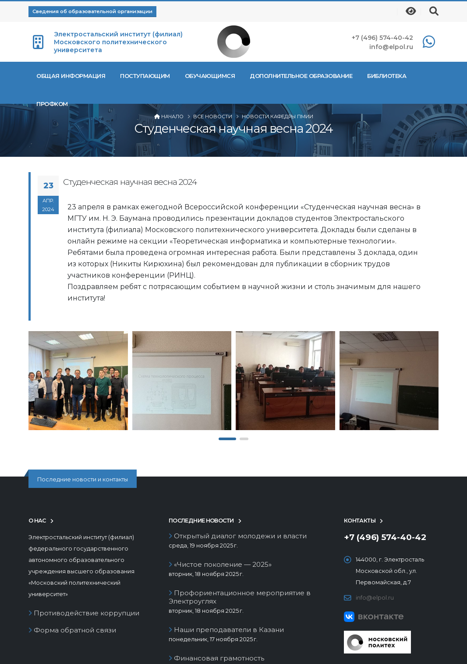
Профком (52, 103)
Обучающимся (210, 75)
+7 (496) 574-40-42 (382, 38)
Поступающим (145, 75)
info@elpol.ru (391, 47)
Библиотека (386, 75)
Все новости (212, 116)
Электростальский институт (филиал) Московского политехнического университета (118, 42)
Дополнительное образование (301, 75)
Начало (172, 116)
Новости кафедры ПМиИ (277, 116)
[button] (227, 438)
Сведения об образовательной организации (92, 11)
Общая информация (70, 75)
